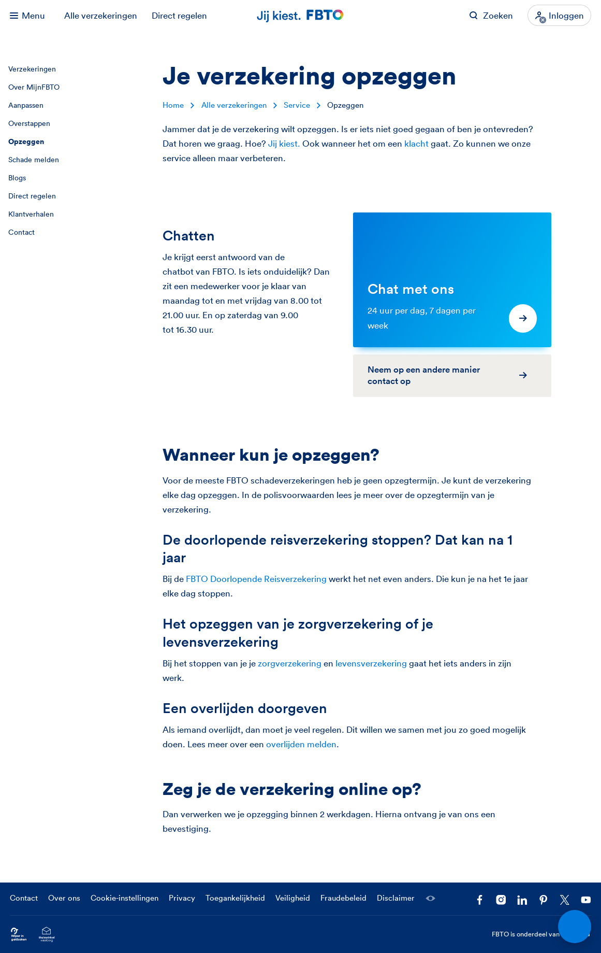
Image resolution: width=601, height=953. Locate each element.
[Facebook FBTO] (479, 899)
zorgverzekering (289, 663)
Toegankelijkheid (235, 898)
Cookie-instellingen (124, 898)
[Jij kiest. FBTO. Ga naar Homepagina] (301, 15)
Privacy (182, 898)
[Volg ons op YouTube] (585, 899)
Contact (21, 232)
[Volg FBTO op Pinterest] (543, 899)
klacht (416, 143)
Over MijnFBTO (34, 87)
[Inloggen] (559, 15)
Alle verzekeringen (100, 15)
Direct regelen (179, 15)
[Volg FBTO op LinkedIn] (522, 899)
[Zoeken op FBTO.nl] (491, 15)
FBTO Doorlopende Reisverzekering (256, 578)
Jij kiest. (284, 143)
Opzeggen (26, 141)
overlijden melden (301, 743)
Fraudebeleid (343, 898)
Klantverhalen (31, 214)
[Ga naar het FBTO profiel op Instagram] (500, 899)
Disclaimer (396, 898)
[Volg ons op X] (564, 899)
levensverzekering (371, 663)
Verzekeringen (32, 69)
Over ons (64, 898)
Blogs (17, 177)
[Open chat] (575, 927)
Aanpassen (25, 105)
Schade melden (33, 159)
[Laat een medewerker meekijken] (430, 898)
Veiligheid (292, 898)
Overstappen (29, 123)
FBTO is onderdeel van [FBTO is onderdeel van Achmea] (541, 934)
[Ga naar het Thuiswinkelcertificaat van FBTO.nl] (46, 934)
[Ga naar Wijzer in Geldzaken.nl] (18, 934)
